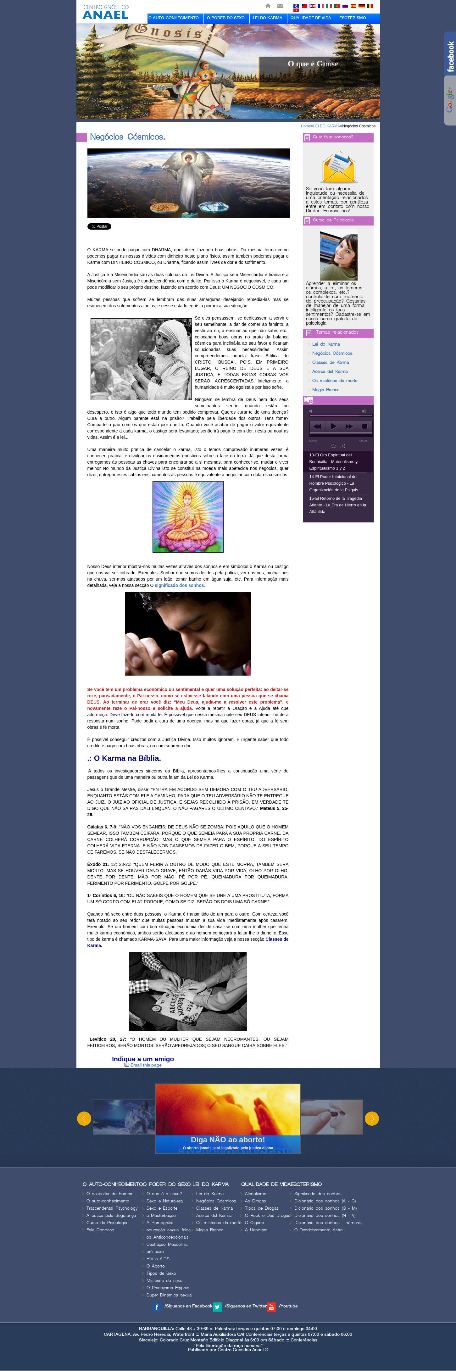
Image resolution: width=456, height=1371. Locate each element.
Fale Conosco (100, 1230)
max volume (364, 411)
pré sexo (155, 1252)
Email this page (143, 1065)
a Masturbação (161, 1215)
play (333, 426)
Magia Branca (325, 390)
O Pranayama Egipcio (168, 1288)
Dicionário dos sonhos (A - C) (325, 1201)
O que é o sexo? (164, 1194)
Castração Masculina (167, 1244)
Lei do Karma (326, 344)
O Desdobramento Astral (318, 1230)
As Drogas (255, 1201)
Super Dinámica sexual (169, 1295)
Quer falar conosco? (333, 137)
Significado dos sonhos (318, 1194)
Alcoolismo (255, 1194)
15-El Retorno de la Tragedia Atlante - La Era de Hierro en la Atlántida (337, 505)
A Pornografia (160, 1223)
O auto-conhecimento (107, 1201)
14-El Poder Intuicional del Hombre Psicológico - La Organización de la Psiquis (333, 483)
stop (364, 426)
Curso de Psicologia (333, 220)
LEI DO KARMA (267, 18)
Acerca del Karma (330, 372)
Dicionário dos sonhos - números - (330, 1223)
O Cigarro (254, 1223)
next (349, 426)
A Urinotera (256, 1230)
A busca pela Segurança (111, 1215)
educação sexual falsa (169, 1230)
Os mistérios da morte (334, 381)
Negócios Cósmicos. (359, 126)
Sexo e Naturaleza (165, 1201)
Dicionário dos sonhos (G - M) (325, 1208)
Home (306, 126)
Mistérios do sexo (164, 1281)
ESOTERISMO (352, 18)
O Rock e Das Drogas (267, 1215)
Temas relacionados (337, 332)
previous (317, 426)
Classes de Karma (330, 362)
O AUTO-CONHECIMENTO (173, 18)
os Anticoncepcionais (168, 1237)
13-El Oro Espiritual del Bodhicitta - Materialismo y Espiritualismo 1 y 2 (333, 462)
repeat (333, 446)
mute (311, 411)
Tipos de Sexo (161, 1273)
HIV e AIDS (158, 1259)
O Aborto (156, 1266)
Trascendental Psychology (111, 1208)
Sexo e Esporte (162, 1208)
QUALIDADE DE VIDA (311, 18)
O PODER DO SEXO (226, 18)
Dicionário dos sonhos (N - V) (324, 1215)
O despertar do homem (110, 1194)
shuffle (343, 446)
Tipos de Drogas (262, 1208)
